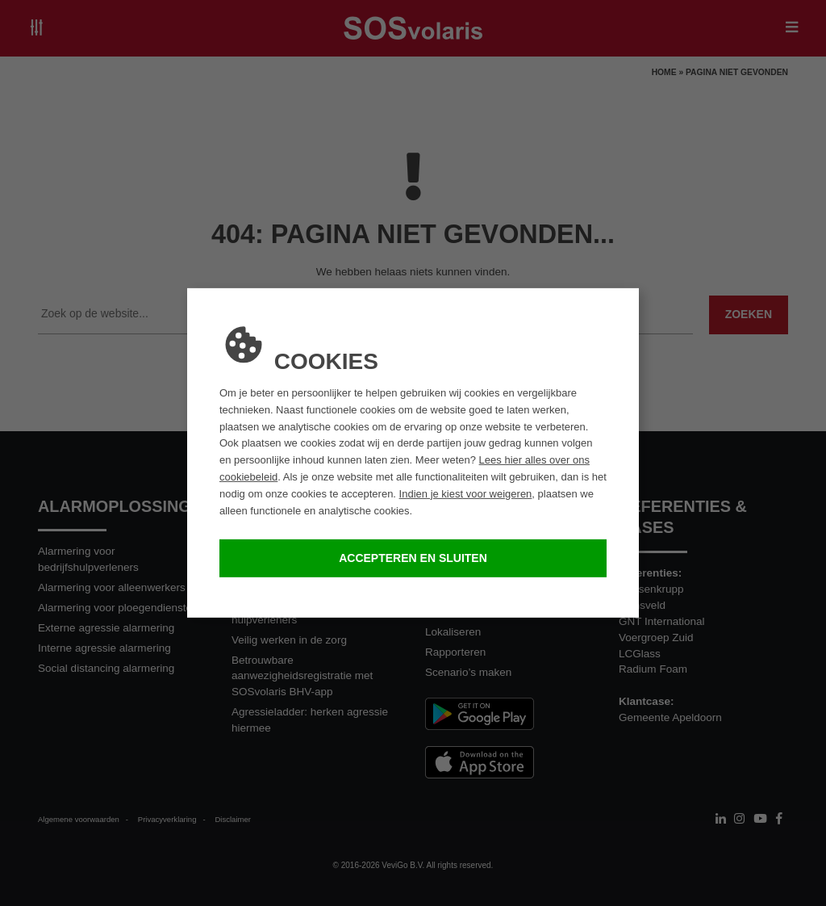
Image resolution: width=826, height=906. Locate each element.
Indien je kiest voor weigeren (465, 494)
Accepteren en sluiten (413, 558)
